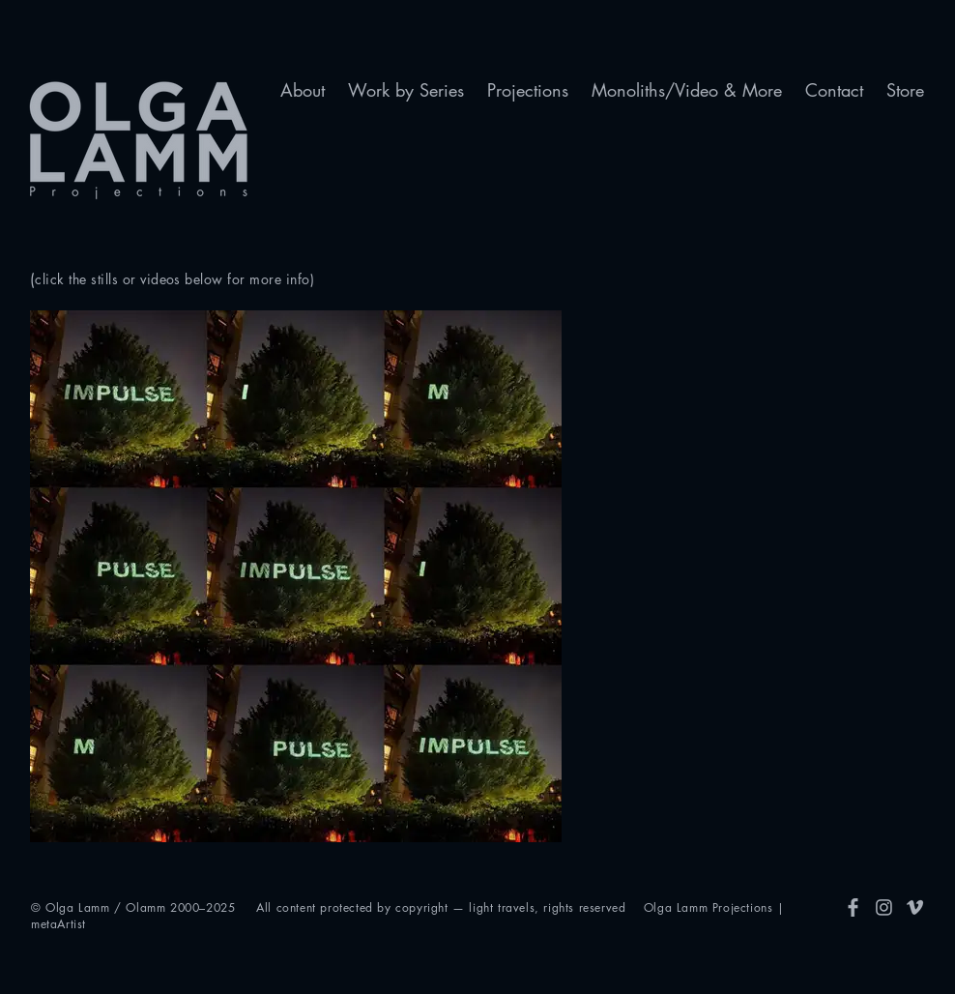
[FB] (853, 907)
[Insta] (884, 907)
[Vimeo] (915, 907)
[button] (302, 90)
